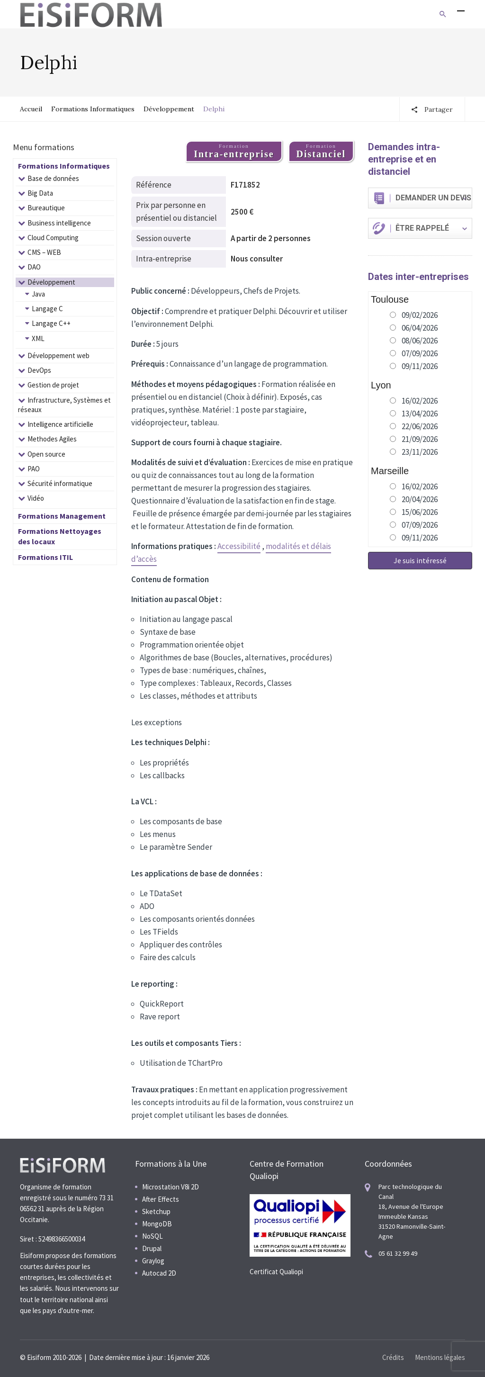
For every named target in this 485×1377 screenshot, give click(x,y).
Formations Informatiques (93, 109)
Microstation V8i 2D (170, 1186)
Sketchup (156, 1211)
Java (38, 293)
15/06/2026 (420, 512)
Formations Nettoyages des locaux (59, 536)
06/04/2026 (420, 328)
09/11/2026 (420, 366)
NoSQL (152, 1236)
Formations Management (62, 516)
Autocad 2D (159, 1273)
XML (38, 338)
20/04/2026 (420, 499)
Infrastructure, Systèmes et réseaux (64, 405)
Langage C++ (51, 323)
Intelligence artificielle (60, 424)
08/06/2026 (420, 340)
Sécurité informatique (59, 483)
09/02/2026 (420, 315)
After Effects (160, 1199)
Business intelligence (59, 222)
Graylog (153, 1260)
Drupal (152, 1248)
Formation (234, 151)
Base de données (53, 178)
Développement (169, 109)
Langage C (47, 308)
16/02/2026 (420, 401)
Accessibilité (238, 546)
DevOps (39, 370)
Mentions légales (440, 1357)
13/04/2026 (420, 413)
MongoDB (157, 1223)
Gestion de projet (53, 384)
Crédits (393, 1357)
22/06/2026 (420, 426)
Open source (46, 454)
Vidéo (35, 498)
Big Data (40, 193)
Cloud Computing (53, 237)
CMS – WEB (44, 252)
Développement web (58, 355)
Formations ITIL (45, 557)
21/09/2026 (420, 439)
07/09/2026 (420, 353)
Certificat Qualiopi (276, 1271)
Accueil (31, 109)
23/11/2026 (420, 452)
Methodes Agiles (52, 438)
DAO (34, 266)
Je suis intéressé (420, 560)
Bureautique (46, 207)
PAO (33, 468)
